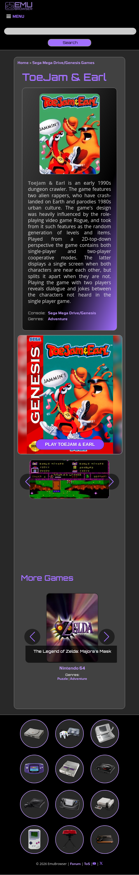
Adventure (58, 319)
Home (23, 62)
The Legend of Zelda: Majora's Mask (72, 651)
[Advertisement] (69, 535)
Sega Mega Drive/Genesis (72, 313)
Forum (75, 864)
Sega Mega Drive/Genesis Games (63, 62)
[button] (28, 482)
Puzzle (62, 679)
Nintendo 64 (72, 668)
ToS (87, 864)
